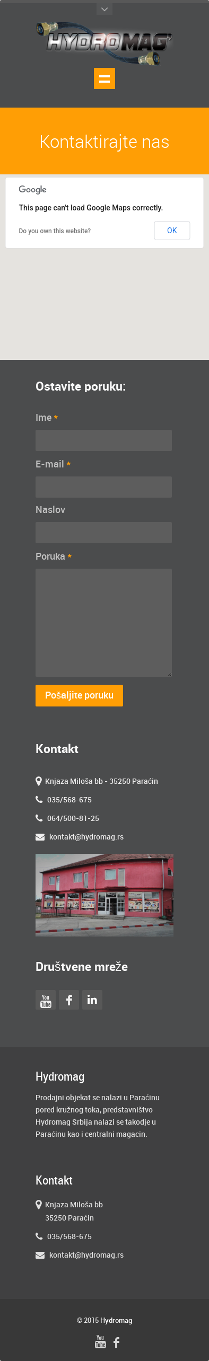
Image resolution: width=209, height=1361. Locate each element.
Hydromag (116, 1320)
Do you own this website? (55, 231)
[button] (104, 257)
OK (172, 230)
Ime (47, 417)
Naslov (50, 510)
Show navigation (104, 78)
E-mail (53, 464)
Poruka (54, 556)
